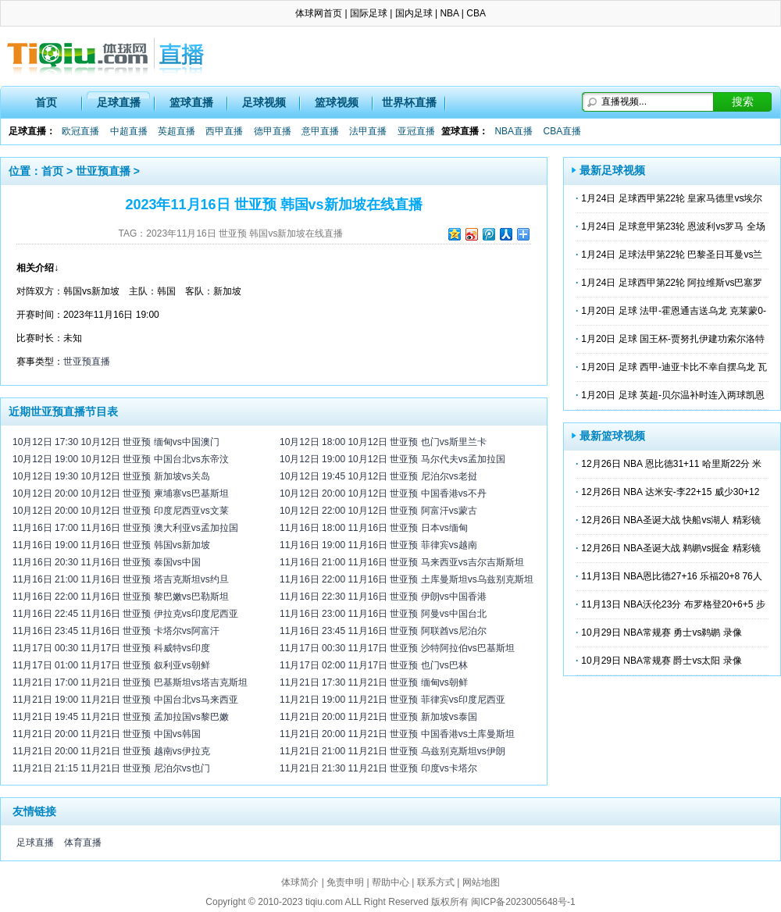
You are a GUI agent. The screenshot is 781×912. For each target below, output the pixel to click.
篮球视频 (336, 102)
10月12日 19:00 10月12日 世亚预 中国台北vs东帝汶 (120, 459)
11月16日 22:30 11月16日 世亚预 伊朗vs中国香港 (383, 596)
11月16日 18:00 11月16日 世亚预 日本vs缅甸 (374, 527)
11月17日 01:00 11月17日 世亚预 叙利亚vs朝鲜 (111, 665)
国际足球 (368, 13)
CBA (476, 13)
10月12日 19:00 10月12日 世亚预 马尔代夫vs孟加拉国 (392, 459)
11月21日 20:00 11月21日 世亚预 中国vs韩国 (106, 734)
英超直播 (176, 131)
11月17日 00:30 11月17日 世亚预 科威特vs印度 (111, 648)
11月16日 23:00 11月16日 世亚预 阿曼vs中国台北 (383, 613)
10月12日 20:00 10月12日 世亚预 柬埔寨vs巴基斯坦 (120, 493)
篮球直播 (191, 102)
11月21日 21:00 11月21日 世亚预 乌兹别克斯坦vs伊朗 (392, 751)
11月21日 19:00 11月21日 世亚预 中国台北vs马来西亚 (125, 699)
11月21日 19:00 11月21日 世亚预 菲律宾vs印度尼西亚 (392, 699)
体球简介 (300, 882)
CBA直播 (562, 131)
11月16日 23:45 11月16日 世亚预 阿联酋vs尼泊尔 (383, 630)
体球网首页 (318, 13)
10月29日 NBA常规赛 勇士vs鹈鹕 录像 (661, 632)
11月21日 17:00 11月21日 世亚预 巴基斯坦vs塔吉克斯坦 (130, 682)
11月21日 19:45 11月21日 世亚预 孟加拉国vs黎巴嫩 (120, 716)
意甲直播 (320, 131)
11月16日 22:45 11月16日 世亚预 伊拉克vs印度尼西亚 (125, 613)
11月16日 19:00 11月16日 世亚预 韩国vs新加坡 (111, 545)
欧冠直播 (80, 131)
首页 (46, 102)
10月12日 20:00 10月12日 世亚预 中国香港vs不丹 (383, 493)
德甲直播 (272, 131)
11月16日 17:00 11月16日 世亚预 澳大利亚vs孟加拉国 (125, 527)
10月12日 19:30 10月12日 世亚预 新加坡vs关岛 (111, 476)
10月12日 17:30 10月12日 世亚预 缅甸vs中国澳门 (115, 441)
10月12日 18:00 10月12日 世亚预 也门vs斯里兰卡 (383, 441)
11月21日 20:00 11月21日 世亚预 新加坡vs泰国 (378, 716)
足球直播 (119, 102)
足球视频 (264, 102)
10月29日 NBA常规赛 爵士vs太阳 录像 (661, 660)
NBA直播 (513, 131)
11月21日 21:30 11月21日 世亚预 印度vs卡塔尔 (378, 768)
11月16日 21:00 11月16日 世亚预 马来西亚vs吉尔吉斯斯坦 (402, 562)
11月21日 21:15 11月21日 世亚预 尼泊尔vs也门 (111, 768)
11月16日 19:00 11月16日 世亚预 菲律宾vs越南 (378, 545)
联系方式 (436, 882)
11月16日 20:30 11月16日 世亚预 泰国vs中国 (106, 562)
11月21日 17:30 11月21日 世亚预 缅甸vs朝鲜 (374, 682)
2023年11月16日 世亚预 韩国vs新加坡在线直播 (244, 233)
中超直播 (129, 131)
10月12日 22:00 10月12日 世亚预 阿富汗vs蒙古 (378, 510)
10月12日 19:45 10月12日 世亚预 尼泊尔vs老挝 (378, 476)
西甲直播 (224, 131)
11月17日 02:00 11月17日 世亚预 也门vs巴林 (374, 665)
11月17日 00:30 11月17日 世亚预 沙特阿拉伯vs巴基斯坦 (397, 648)
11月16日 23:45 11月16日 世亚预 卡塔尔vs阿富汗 (115, 630)
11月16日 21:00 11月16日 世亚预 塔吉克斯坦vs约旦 (120, 579)
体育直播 (83, 842)
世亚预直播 (103, 171)
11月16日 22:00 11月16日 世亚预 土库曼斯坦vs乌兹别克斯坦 (406, 579)
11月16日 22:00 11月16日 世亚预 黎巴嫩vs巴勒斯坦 (120, 596)
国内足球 (414, 13)
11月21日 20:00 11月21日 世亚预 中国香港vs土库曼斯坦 (397, 734)
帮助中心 (390, 882)
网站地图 (481, 882)
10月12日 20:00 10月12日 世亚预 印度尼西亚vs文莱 (120, 510)
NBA (449, 13)
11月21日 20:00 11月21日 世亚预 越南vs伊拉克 (111, 751)
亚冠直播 (416, 131)
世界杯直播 (409, 102)
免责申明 (345, 882)
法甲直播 (368, 131)
